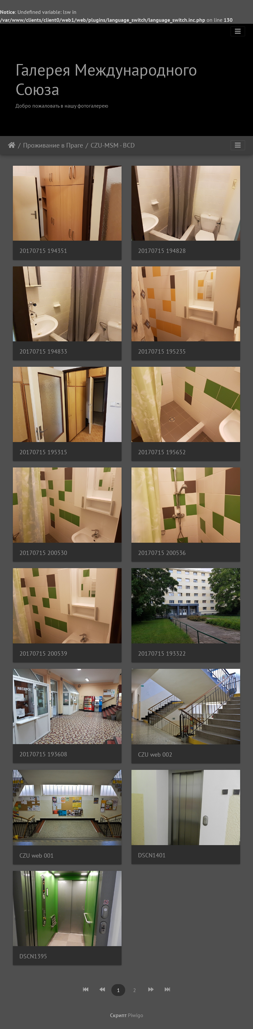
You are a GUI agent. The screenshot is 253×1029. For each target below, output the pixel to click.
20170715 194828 (162, 250)
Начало (11, 145)
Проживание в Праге (53, 145)
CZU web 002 (155, 754)
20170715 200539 (43, 653)
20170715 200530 (43, 552)
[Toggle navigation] (238, 31)
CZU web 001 (36, 855)
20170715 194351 (43, 250)
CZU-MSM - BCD (113, 145)
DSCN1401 (152, 855)
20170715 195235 (162, 351)
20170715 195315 (43, 452)
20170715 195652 (162, 452)
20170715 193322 (162, 653)
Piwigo (135, 1015)
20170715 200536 (162, 552)
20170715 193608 (43, 754)
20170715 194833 (43, 351)
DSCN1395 (33, 956)
